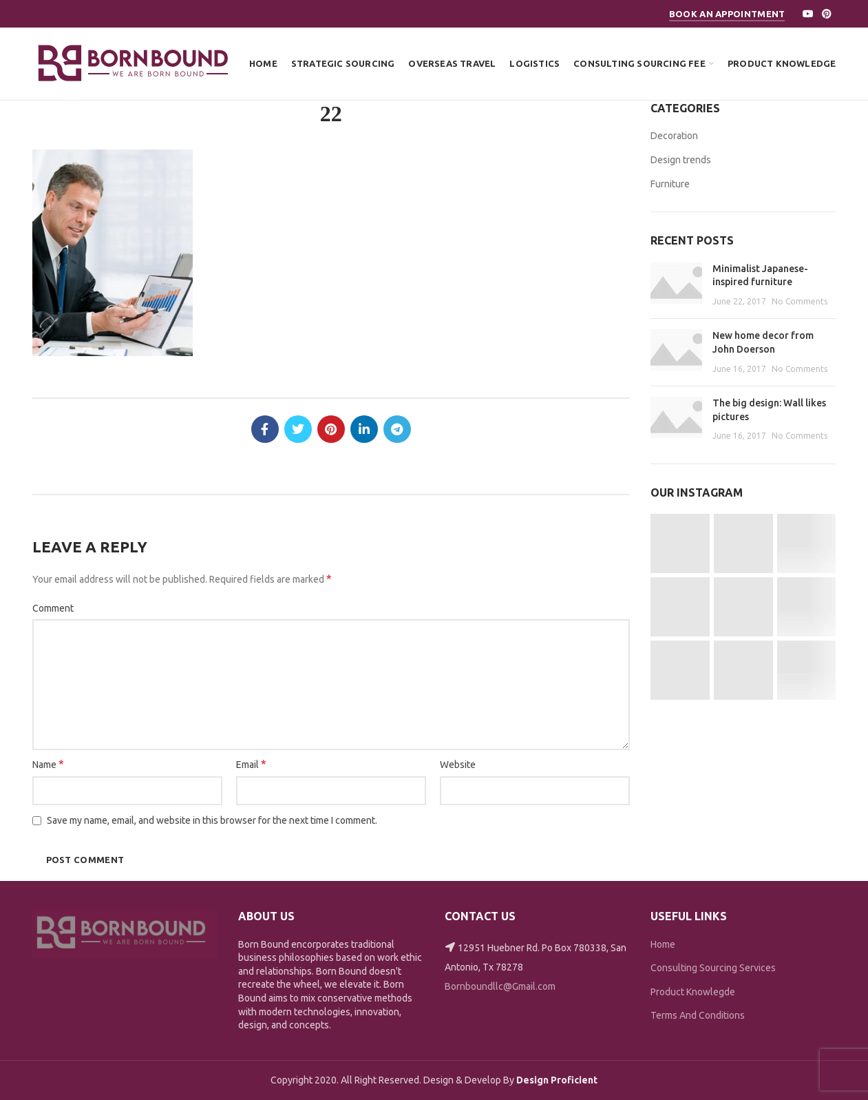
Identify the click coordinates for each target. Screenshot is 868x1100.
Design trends (680, 159)
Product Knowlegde (692, 991)
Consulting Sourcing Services (713, 967)
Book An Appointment (727, 14)
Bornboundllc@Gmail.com (500, 986)
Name (48, 764)
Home (662, 944)
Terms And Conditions (697, 1015)
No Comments (799, 301)
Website (458, 764)
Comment (53, 608)
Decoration (674, 135)
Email (251, 764)
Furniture (670, 183)
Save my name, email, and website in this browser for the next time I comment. (212, 820)
